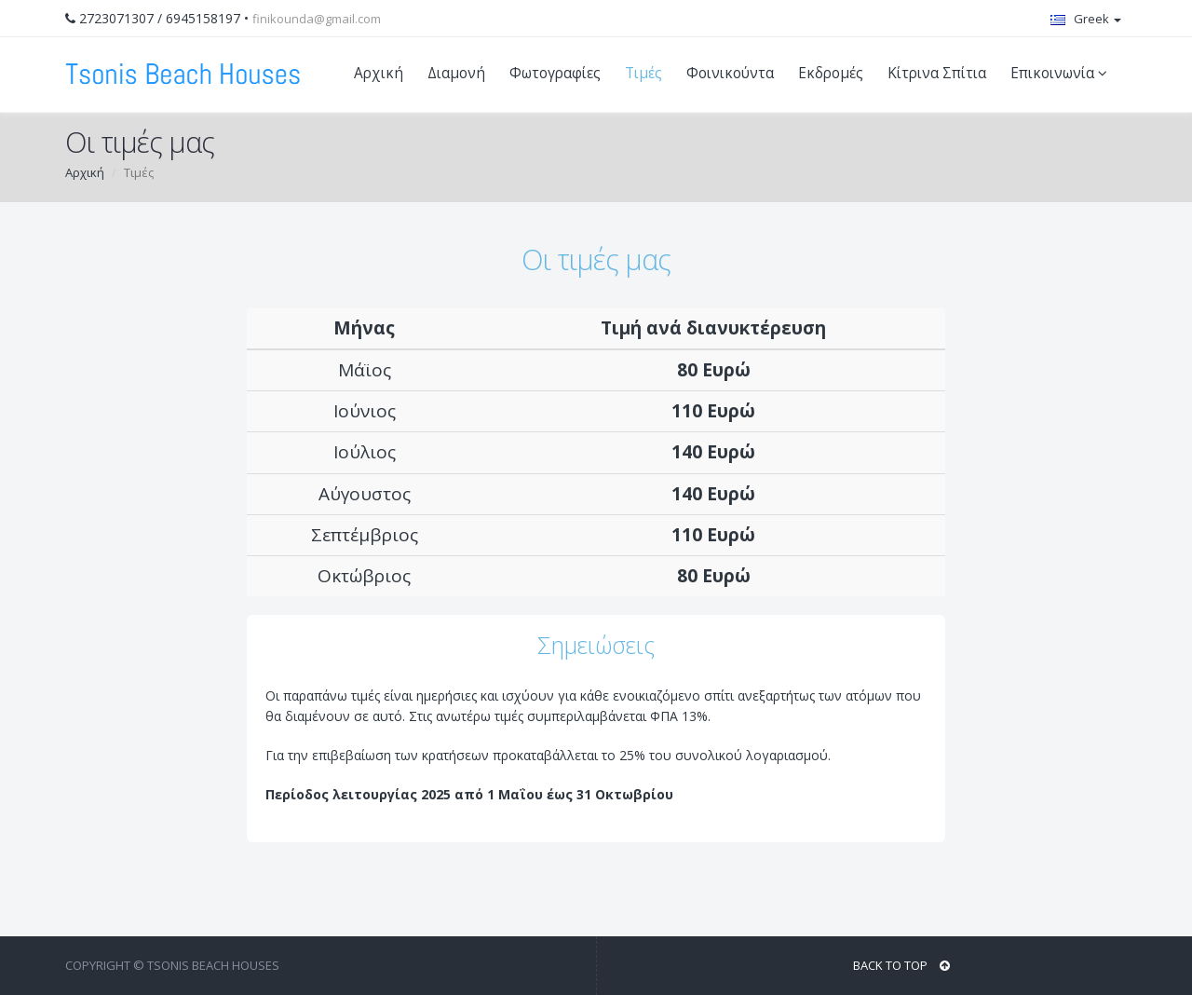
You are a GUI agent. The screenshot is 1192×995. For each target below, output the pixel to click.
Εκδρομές (830, 73)
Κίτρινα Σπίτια (936, 73)
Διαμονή (456, 73)
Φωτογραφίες (555, 73)
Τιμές (643, 73)
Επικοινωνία (1061, 73)
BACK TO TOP (901, 965)
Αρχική (378, 73)
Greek (1085, 18)
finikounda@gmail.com (316, 18)
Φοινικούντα (730, 73)
